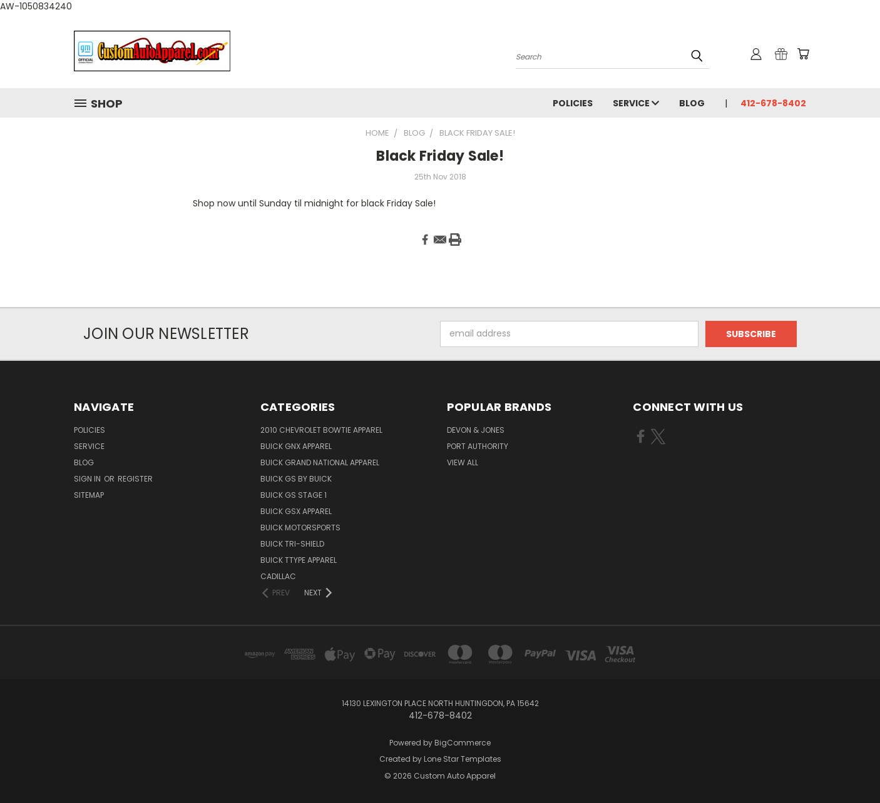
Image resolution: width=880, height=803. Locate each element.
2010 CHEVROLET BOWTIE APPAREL (321, 430)
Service (636, 103)
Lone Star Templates (462, 759)
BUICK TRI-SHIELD (292, 543)
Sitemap (89, 495)
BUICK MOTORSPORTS (300, 527)
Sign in (88, 478)
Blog (692, 103)
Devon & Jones (475, 430)
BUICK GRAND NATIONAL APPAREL (319, 462)
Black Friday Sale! (440, 156)
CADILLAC (278, 576)
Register (135, 478)
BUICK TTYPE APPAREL (298, 560)
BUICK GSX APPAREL (296, 511)
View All (462, 462)
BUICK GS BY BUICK (296, 478)
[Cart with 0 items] (803, 54)
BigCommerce (462, 742)
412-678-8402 (773, 103)
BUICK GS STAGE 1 (293, 495)
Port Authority (477, 446)
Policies (573, 103)
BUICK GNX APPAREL (296, 446)
